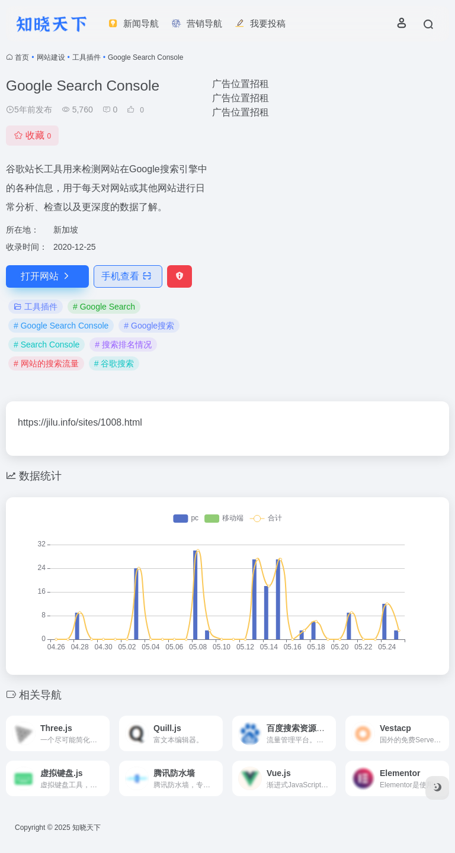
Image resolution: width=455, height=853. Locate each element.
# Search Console (46, 344)
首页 (22, 57)
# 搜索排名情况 (123, 344)
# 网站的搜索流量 (46, 363)
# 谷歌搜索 (114, 363)
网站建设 (51, 57)
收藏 (32, 135)
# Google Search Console (61, 325)
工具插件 (86, 57)
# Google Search (104, 306)
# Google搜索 (149, 325)
